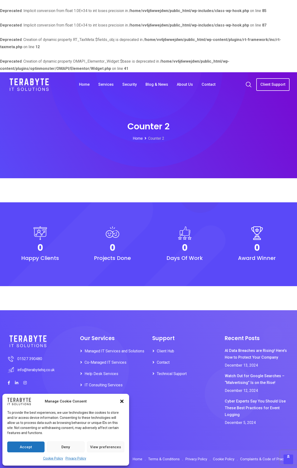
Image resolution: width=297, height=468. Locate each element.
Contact (209, 84)
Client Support (272, 84)
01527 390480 (29, 358)
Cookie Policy (53, 458)
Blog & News (156, 84)
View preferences (105, 447)
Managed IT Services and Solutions (114, 351)
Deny (65, 447)
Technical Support (172, 373)
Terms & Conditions (164, 459)
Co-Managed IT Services (105, 362)
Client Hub (165, 351)
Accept (26, 447)
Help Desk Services (101, 373)
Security (129, 84)
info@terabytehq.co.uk (36, 370)
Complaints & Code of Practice (265, 459)
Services (106, 84)
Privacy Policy (76, 458)
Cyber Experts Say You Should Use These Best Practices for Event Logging (255, 408)
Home (84, 84)
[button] (121, 401)
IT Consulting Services (104, 385)
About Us (185, 84)
